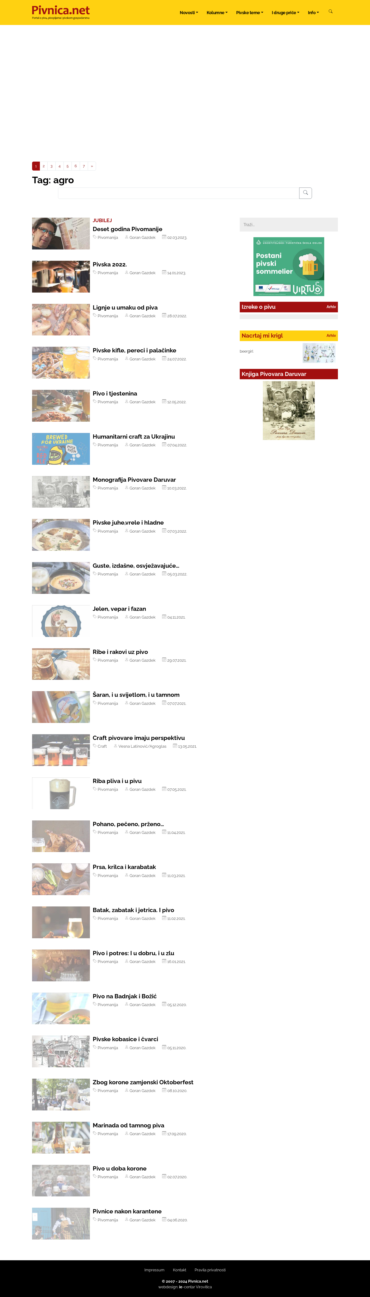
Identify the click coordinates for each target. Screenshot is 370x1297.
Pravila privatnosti (210, 1270)
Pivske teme (248, 12)
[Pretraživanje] (305, 193)
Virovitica (204, 1287)
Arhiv (331, 307)
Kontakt (179, 1270)
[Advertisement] (185, 126)
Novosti (187, 12)
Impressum (154, 1270)
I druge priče (284, 12)
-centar (187, 1287)
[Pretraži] (331, 12)
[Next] (92, 166)
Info (311, 12)
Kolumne (215, 12)
